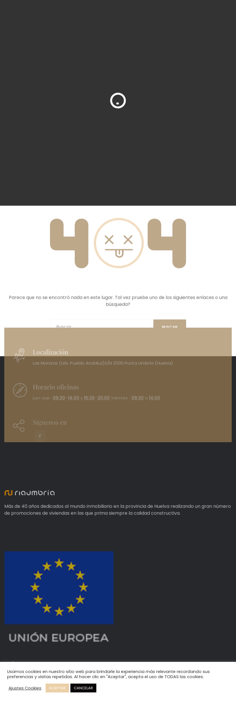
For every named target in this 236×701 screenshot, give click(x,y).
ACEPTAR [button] (57, 688)
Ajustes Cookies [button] (25, 688)
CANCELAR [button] (83, 688)
